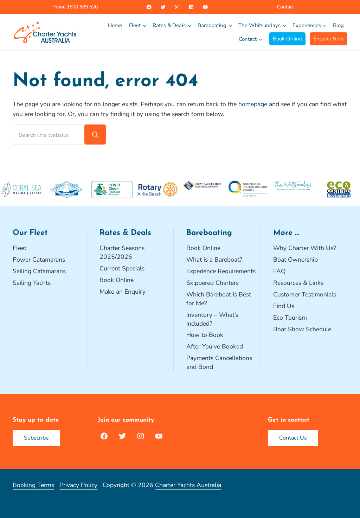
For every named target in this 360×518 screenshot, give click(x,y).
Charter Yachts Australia (188, 485)
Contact (285, 7)
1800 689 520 (81, 7)
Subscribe (36, 438)
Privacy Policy (78, 485)
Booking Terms (33, 485)
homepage (252, 104)
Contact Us (293, 438)
